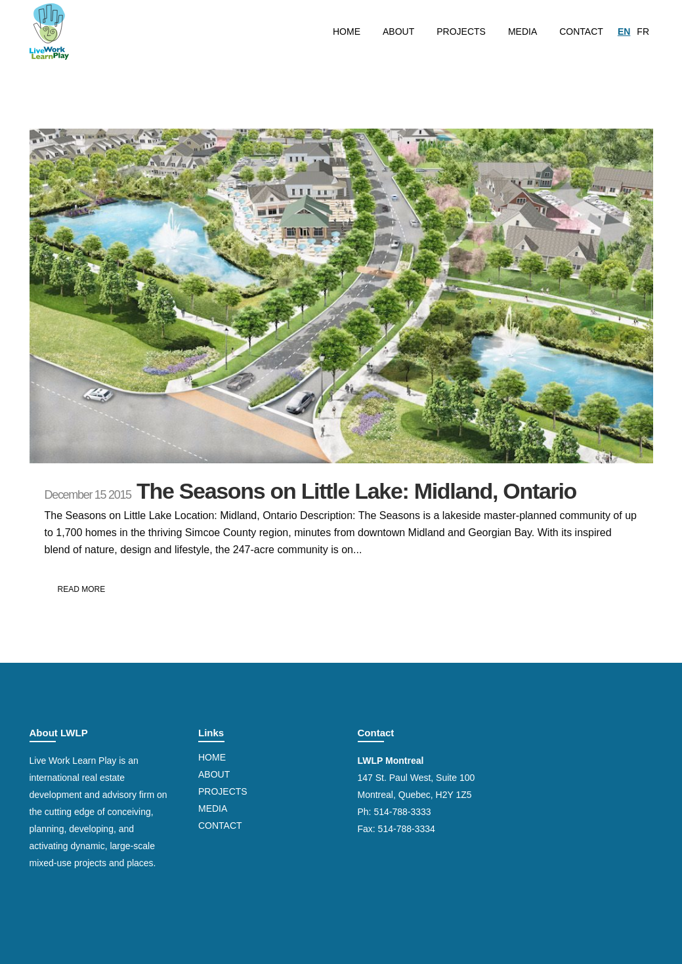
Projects (222, 791)
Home (212, 757)
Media (212, 808)
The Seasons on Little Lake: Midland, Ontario (356, 490)
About (214, 774)
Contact (220, 825)
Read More (82, 589)
